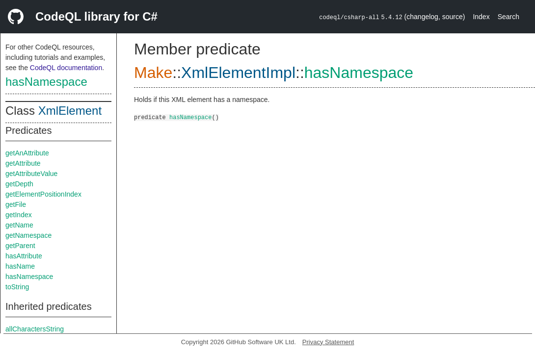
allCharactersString (34, 329)
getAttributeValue (31, 173)
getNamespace (28, 235)
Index (481, 17)
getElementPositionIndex (43, 194)
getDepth (19, 184)
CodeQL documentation (66, 68)
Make (153, 72)
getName (19, 225)
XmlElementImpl (238, 72)
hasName (20, 266)
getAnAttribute (27, 153)
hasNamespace (46, 81)
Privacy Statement (328, 342)
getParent (20, 246)
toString (17, 287)
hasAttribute (23, 256)
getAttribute (23, 163)
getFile (15, 204)
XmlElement (70, 110)
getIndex (18, 215)
